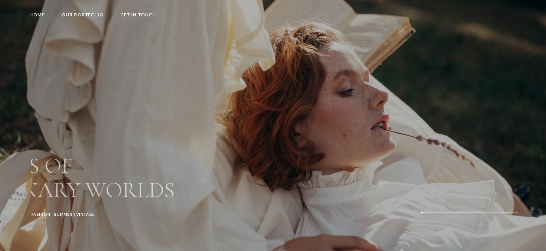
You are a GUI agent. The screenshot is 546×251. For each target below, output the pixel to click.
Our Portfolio (83, 14)
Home (37, 14)
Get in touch (138, 14)
